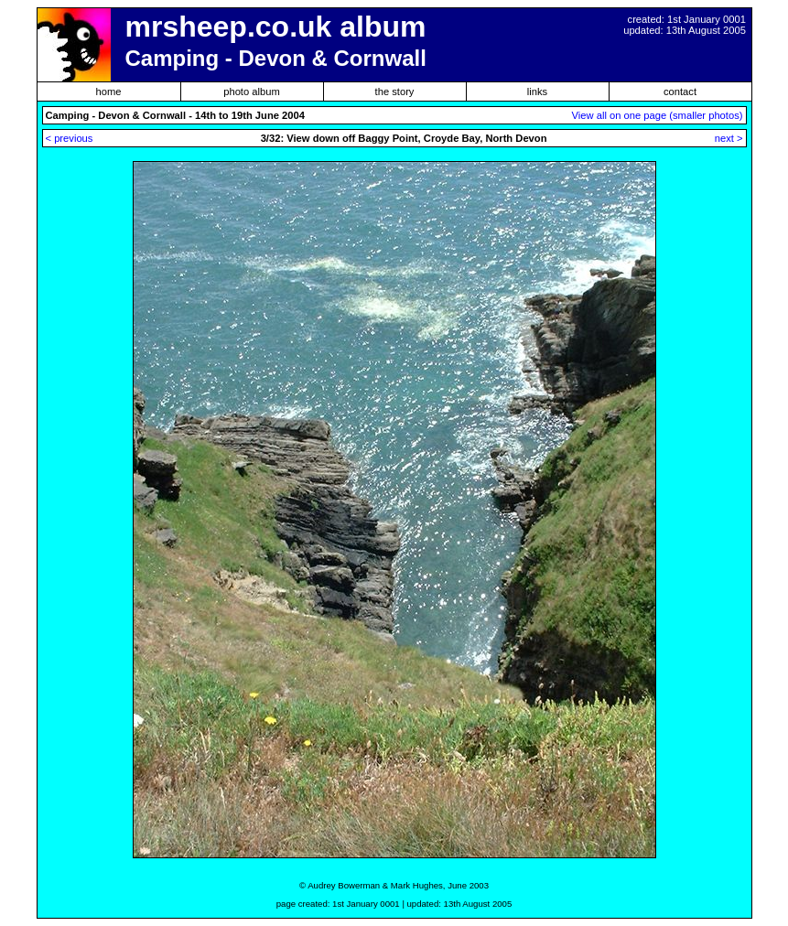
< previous (69, 138)
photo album (251, 91)
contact (680, 91)
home (109, 91)
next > (729, 138)
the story (395, 91)
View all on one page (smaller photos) (657, 115)
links (537, 91)
